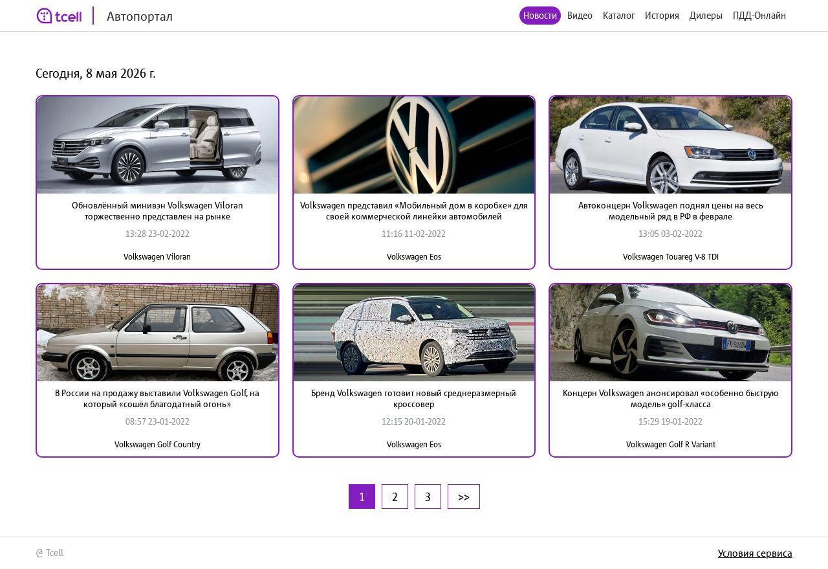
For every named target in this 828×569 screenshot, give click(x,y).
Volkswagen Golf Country (157, 444)
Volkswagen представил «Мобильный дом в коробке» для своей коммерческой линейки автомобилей (414, 210)
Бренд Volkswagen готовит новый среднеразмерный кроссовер (413, 398)
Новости (540, 15)
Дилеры (706, 15)
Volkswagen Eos (414, 257)
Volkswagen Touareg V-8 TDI (671, 257)
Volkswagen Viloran (157, 257)
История (662, 15)
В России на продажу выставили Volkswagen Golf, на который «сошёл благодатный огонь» (157, 398)
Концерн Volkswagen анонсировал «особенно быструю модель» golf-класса (670, 398)
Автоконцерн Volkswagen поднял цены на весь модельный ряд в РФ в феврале (670, 210)
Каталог (619, 15)
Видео (580, 15)
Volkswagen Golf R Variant (670, 444)
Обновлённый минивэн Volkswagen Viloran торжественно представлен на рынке (157, 210)
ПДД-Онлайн (759, 15)
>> (464, 496)
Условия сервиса (755, 552)
